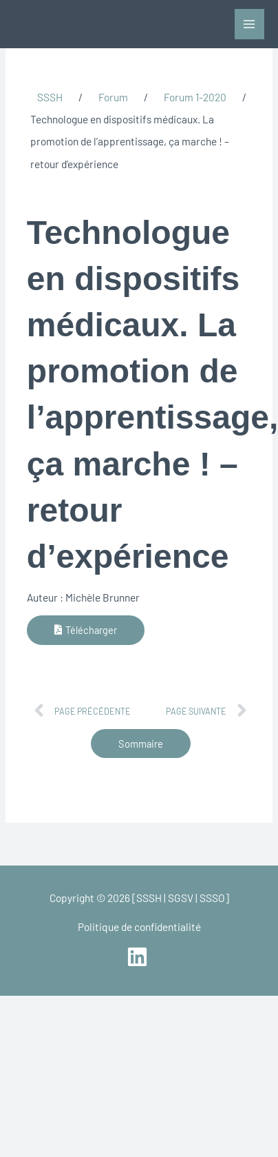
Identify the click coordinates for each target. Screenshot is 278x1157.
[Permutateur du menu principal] (249, 24)
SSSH (50, 96)
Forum (113, 96)
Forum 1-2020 (195, 96)
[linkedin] (139, 956)
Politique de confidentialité (139, 926)
